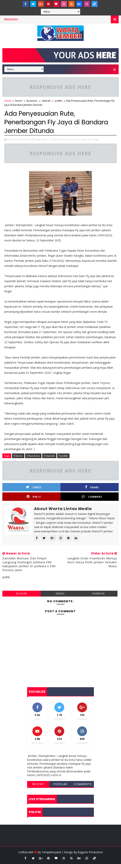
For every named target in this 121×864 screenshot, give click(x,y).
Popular (61, 784)
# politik (63, 456)
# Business (33, 456)
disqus (60, 593)
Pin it (34, 496)
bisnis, (65, 139)
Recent (38, 784)
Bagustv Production (90, 852)
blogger (21, 593)
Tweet (34, 487)
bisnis (18, 100)
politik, (95, 139)
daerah (46, 100)
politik (58, 100)
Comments (83, 784)
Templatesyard (51, 852)
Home (7, 100)
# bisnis (18, 456)
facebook (98, 593)
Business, (75, 139)
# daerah (49, 456)
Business (32, 100)
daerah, (86, 139)
